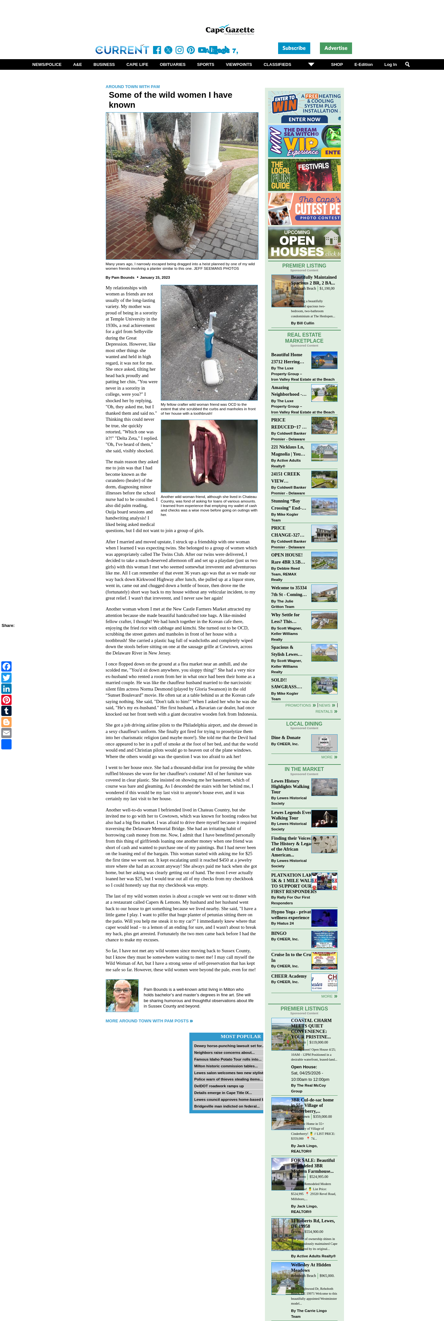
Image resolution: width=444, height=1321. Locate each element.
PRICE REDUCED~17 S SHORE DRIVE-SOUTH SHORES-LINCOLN (288, 423)
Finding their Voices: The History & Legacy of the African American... (293, 846)
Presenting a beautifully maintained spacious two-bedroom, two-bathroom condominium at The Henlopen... (313, 308)
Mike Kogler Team (284, 517)
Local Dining (304, 724)
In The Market (304, 769)
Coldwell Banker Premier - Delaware (288, 436)
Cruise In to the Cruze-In (294, 957)
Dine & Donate (286, 737)
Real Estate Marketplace (304, 338)
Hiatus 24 (285, 923)
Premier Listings (304, 1008)
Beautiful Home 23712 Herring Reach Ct (287, 358)
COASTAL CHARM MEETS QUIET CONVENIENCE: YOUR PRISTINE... (311, 1028)
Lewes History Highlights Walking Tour (290, 786)
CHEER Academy (289, 976)
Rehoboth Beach (303, 288)
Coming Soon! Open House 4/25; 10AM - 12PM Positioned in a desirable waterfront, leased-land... (314, 1054)
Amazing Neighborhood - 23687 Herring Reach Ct (286, 391)
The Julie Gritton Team (282, 604)
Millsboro (298, 1042)
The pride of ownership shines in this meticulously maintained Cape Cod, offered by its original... (314, 1244)
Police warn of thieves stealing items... (228, 1079)
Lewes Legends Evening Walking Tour (294, 815)
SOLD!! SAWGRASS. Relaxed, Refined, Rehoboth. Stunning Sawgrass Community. (288, 684)
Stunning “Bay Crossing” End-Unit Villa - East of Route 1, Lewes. (287, 504)
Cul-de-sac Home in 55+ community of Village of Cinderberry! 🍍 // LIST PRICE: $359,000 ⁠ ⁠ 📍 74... (313, 1131)
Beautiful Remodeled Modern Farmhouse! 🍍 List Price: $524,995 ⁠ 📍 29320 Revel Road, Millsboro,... (313, 1191)
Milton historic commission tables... (226, 1066)
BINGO (279, 933)
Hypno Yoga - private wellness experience (292, 914)
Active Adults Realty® (286, 463)
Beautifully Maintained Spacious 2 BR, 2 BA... (314, 280)
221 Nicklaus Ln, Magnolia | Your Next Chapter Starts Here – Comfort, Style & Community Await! (288, 450)
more (326, 996)
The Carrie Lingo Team (309, 1313)
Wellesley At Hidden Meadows (311, 1267)
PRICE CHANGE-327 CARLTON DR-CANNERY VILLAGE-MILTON (287, 531)
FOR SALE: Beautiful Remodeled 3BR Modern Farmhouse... (313, 1166)
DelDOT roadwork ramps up (219, 1086)
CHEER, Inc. (288, 744)
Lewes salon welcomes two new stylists (230, 1073)
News (325, 705)
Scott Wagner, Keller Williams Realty (286, 633)
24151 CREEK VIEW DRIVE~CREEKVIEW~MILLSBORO (289, 477)
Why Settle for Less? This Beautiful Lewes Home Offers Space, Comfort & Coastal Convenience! (289, 618)
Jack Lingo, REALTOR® (304, 1149)
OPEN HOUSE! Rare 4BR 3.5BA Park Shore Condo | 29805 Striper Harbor (287, 558)
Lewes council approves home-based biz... (232, 1099)
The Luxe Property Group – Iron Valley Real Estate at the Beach (303, 373)
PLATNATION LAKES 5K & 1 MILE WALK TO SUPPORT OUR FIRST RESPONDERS (294, 883)
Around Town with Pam (133, 86)
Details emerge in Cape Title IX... (223, 1092)
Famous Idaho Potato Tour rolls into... (228, 1059)
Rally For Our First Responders (290, 900)
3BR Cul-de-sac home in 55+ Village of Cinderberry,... (312, 1105)
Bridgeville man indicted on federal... (227, 1106)
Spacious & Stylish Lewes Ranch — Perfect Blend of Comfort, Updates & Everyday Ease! (289, 651)
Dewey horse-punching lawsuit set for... (229, 1046)
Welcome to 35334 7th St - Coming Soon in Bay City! (289, 591)
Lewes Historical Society (289, 801)
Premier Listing (304, 265)
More (326, 757)
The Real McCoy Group (308, 1088)
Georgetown (300, 1117)
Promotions (298, 705)
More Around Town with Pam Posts (147, 1020)
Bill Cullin (305, 323)
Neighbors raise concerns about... (224, 1052)
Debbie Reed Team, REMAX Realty (285, 574)
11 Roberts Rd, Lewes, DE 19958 (313, 1223)
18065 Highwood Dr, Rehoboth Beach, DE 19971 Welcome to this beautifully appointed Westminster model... (314, 1296)
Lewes (296, 1232)
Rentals (323, 711)
